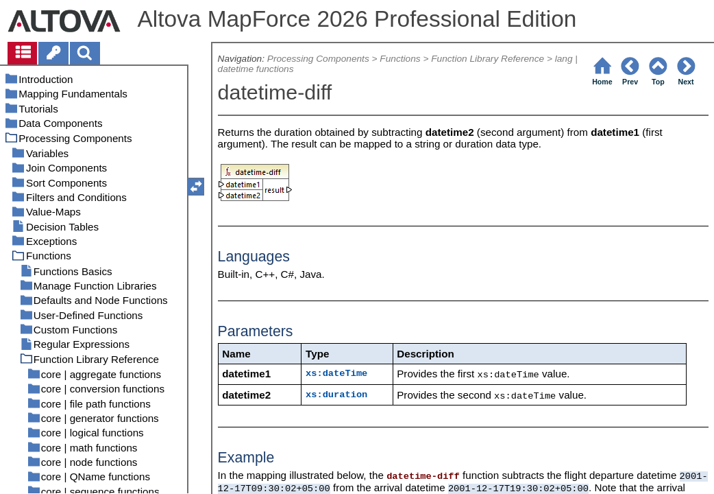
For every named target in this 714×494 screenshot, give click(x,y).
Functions (400, 59)
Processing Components (318, 59)
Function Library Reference (487, 59)
